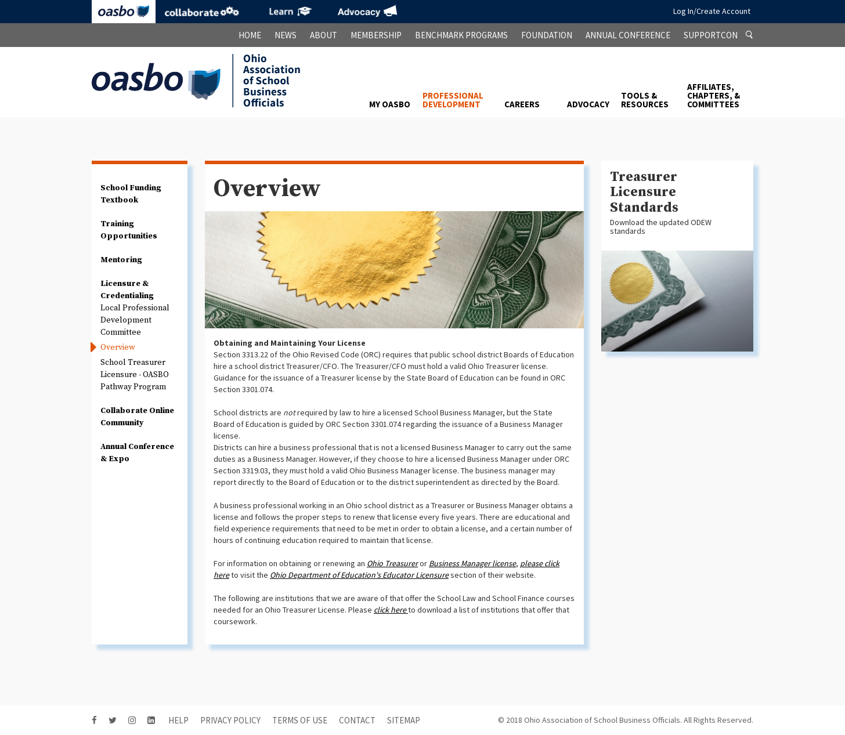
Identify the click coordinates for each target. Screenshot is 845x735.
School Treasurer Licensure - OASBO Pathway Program (134, 374)
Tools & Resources (645, 99)
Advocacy (367, 11)
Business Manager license (472, 563)
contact (357, 720)
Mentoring (121, 260)
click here (390, 609)
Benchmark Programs (461, 35)
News (286, 35)
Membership (376, 35)
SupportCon (711, 35)
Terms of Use (299, 720)
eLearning (289, 11)
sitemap (403, 720)
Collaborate (202, 11)
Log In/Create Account (711, 11)
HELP (178, 720)
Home (250, 35)
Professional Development (453, 99)
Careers (522, 104)
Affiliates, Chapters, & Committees (713, 95)
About (323, 35)
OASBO (124, 11)
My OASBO (389, 104)
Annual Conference (628, 35)
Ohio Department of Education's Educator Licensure (359, 575)
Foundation (546, 35)
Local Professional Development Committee (134, 320)
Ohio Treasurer (392, 563)
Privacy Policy (230, 720)
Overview (117, 347)
